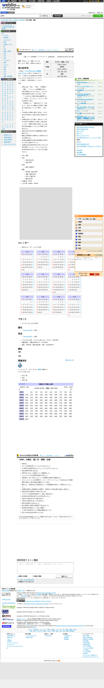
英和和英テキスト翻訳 (27, 560)
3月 (59, 251)
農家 (42, 508)
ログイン (85, 1)
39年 (70, 400)
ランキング (48, 50)
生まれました (35, 503)
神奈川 (32, 505)
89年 (70, 413)
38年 (65, 400)
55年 (51, 405)
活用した (66, 489)
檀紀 (27, 178)
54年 (46, 405)
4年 (46, 392)
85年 (51, 413)
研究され (48, 494)
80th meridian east (82, 129)
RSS (59, 660)
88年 (65, 413)
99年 (70, 416)
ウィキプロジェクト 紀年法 (33, 71)
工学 (5, 49)
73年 (41, 411)
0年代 (21, 392)
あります (43, 491)
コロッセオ (30, 323)
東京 (38, 491)
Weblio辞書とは (11, 635)
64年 (46, 408)
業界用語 (6, 37)
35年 (51, 400)
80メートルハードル (83, 135)
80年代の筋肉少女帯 (83, 144)
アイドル (51, 468)
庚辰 (27, 155)
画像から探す (29, 637)
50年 (26, 405)
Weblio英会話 (8, 137)
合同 (79, 227)
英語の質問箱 (8, 139)
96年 (55, 416)
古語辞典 (48, 1)
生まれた (35, 470)
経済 (35, 473)
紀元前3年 (50, 344)
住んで (45, 466)
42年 (36, 403)
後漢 (27, 167)
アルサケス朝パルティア (40, 340)
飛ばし (24, 484)
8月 (74, 274)
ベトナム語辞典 (87, 651)
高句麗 (28, 171)
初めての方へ (92, 12)
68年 (65, 408)
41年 (31, 403)
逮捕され (56, 477)
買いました (46, 496)
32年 (36, 400)
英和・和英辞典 (23, 1)
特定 (79, 230)
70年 (26, 411)
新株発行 (35, 489)
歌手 (26, 468)
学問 (5, 53)
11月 (58, 297)
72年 (36, 411)
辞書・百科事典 (13, 20)
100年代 (64, 69)
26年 (55, 397)
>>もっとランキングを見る (94, 251)
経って (33, 508)
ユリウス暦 (37, 247)
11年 (31, 394)
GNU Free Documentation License (47, 593)
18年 (65, 394)
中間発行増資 (26, 489)
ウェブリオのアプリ (31, 635)
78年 (62, 71)
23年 (41, 397)
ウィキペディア (25, 50)
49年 (70, 403)
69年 (70, 408)
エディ (24, 466)
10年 (26, 394)
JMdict (28, 625)
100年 (27, 419)
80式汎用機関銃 (81, 154)
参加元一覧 (100, 12)
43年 (41, 403)
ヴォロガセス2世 (27, 340)
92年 (36, 416)
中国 (23, 165)
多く (30, 477)
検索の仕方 (10, 637)
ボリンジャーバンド (28, 480)
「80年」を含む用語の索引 (26, 580)
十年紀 (47, 67)
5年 (51, 392)
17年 (60, 394)
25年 (51, 397)
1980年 (29, 466)
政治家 (38, 344)
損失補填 (50, 484)
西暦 (32, 61)
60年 (26, 408)
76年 (55, 411)
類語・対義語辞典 (12, 1)
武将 (43, 344)
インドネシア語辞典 (88, 647)
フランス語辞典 (87, 646)
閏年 (27, 63)
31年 (31, 400)
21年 (31, 397)
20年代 (21, 397)
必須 (79, 248)
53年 (41, 405)
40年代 (21, 403)
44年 (46, 403)
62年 (36, 408)
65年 (51, 408)
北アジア (40, 103)
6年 (56, 392)
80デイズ (79, 133)
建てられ (36, 496)
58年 (65, 405)
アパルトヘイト (38, 477)
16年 (55, 394)
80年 (62, 74)
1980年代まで (33, 484)
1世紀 (62, 62)
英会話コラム (8, 135)
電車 (5, 42)
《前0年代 (22, 387)
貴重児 (80, 221)
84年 (46, 413)
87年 (60, 413)
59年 (70, 405)
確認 (79, 242)
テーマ (27, 494)
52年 (36, 405)
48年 (65, 403)
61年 (31, 408)
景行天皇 (28, 160)
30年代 (21, 400)
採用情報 (66, 639)
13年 (41, 394)
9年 (70, 392)
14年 (46, 394)
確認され (44, 510)
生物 (5, 67)
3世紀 (56, 388)
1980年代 (31, 468)
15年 (51, 394)
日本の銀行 (55, 489)
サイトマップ (10, 644)
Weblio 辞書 (94, 1)
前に (32, 496)
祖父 (26, 496)
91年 (31, 416)
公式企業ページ (68, 635)
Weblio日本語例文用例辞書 (29, 455)
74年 (46, 411)
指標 (39, 482)
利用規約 (9, 640)
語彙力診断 (7, 142)
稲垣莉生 (80, 233)
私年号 (44, 115)
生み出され (64, 480)
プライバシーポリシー (13, 642)
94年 (46, 416)
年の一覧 (24, 375)
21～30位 (92, 219)
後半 (39, 475)
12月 (74, 297)
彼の (23, 508)
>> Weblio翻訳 (98, 255)
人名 (5, 71)
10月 (43, 297)
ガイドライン (23, 73)
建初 (30, 167)
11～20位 (86, 219)
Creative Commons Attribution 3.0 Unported (37, 603)
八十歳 (79, 113)
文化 (5, 55)
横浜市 (37, 505)
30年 (26, 400)
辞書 (3, 1)
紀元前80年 (80, 90)
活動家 (45, 477)
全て (3, 33)
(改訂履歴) (38, 594)
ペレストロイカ (26, 475)
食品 (5, 69)
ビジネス (6, 35)
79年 (65, 71)
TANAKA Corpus (6, 599)
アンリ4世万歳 (81, 103)
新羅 (27, 174)
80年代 (62, 67)
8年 (66, 392)
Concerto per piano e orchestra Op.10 (84, 94)
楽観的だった (46, 473)
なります (40, 512)
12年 (36, 394)
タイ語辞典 (86, 649)
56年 (55, 405)
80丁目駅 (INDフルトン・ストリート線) (88, 137)
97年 (60, 416)
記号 (3, 129)
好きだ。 (42, 498)
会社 (28, 512)
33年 (41, 400)
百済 (27, 176)
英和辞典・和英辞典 (88, 639)
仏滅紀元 (24, 181)
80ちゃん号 (80, 131)
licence (34, 627)
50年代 (21, 405)
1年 (31, 392)
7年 (61, 392)
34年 (46, 400)
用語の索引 (42, 50)
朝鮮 (23, 169)
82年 (62, 76)
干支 (23, 155)
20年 (26, 397)
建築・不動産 (7, 51)
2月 (43, 251)
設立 (32, 512)
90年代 (59, 69)
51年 (31, 405)
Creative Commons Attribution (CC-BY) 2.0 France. (38, 601)
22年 (36, 397)
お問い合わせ (48, 635)
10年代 (21, 394)
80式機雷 (79, 152)
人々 (31, 473)
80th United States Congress (85, 127)
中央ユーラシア (31, 107)
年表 (23, 378)
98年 (65, 416)
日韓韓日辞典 (41, 1)
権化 (79, 236)
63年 (41, 408)
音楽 (37, 498)
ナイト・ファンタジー (83, 86)
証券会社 (39, 484)
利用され (63, 484)
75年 (51, 411)
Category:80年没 (27, 336)
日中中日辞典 (32, 1)
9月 (27, 297)
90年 (26, 416)
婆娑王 (31, 174)
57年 (60, 405)
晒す (79, 245)
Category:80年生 (27, 330)
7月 (59, 274)
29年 (70, 397)
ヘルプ (101, 1)
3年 (41, 392)
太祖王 (33, 171)
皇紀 (27, 162)
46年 (55, 403)
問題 (39, 510)
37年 (60, 400)
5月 (27, 274)
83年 (65, 76)
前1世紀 (57, 62)
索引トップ (35, 50)
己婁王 (31, 176)
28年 (65, 397)
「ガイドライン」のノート (36, 98)
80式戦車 (79, 150)
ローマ (24, 323)
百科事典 (21, 20)
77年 (58, 71)
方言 (5, 74)
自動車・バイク (8, 44)
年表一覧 (24, 380)
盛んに (62, 489)
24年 (46, 397)
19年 (70, 394)
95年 (51, 416)
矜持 (79, 239)
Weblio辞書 (23, 596)
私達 (23, 491)
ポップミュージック (41, 468)
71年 (31, 411)
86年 (55, 413)
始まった (44, 475)
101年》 (66, 387)
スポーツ (6, 64)
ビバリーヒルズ (37, 466)
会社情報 (66, 637)
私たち (24, 512)
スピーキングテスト (10, 144)
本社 (27, 491)
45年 (51, 403)
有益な (36, 482)
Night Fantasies (82, 82)
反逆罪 (51, 477)
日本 (23, 158)
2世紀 (67, 62)
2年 (36, 392)
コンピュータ (7, 39)
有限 (79, 224)
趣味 (5, 62)
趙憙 (23, 344)
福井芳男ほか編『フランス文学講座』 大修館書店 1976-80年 (86, 118)
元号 (39, 112)
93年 (41, 416)
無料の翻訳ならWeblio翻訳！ (29, 6)
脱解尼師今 (25, 342)
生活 (5, 58)
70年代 (64, 64)
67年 (60, 408)
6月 (43, 274)
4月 (74, 251)
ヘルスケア (7, 60)
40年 (26, 403)
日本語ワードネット (22, 619)
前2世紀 (37, 388)
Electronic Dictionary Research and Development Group (70, 625)
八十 (78, 111)
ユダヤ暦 (24, 183)
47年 (60, 403)
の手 (54, 484)
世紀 (47, 62)
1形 (40, 489)
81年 (58, 76)
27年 (60, 397)
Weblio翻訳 (86, 640)
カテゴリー (55, 50)
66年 (55, 408)
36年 (55, 400)
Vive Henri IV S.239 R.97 (85, 99)
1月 (27, 251)
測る (27, 482)
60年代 (60, 64)
